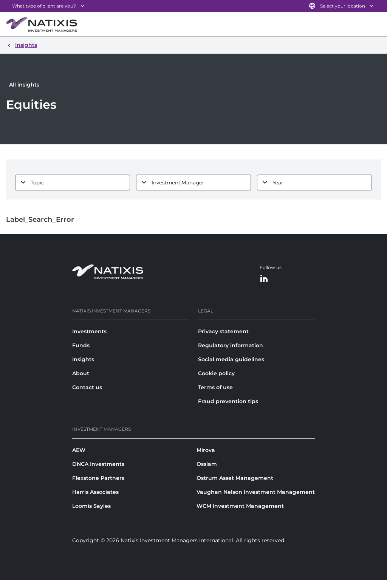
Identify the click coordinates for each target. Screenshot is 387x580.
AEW (78, 450)
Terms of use (215, 387)
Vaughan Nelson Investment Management (256, 492)
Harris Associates (95, 492)
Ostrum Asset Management (235, 478)
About (80, 373)
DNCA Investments (98, 464)
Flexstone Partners (98, 478)
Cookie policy (216, 373)
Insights (83, 359)
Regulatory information (230, 345)
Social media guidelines (231, 359)
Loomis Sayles (91, 506)
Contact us (87, 387)
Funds (81, 345)
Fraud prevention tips (228, 401)
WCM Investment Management (240, 506)
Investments (89, 331)
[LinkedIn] (264, 279)
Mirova (206, 450)
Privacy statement (223, 331)
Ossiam (207, 464)
